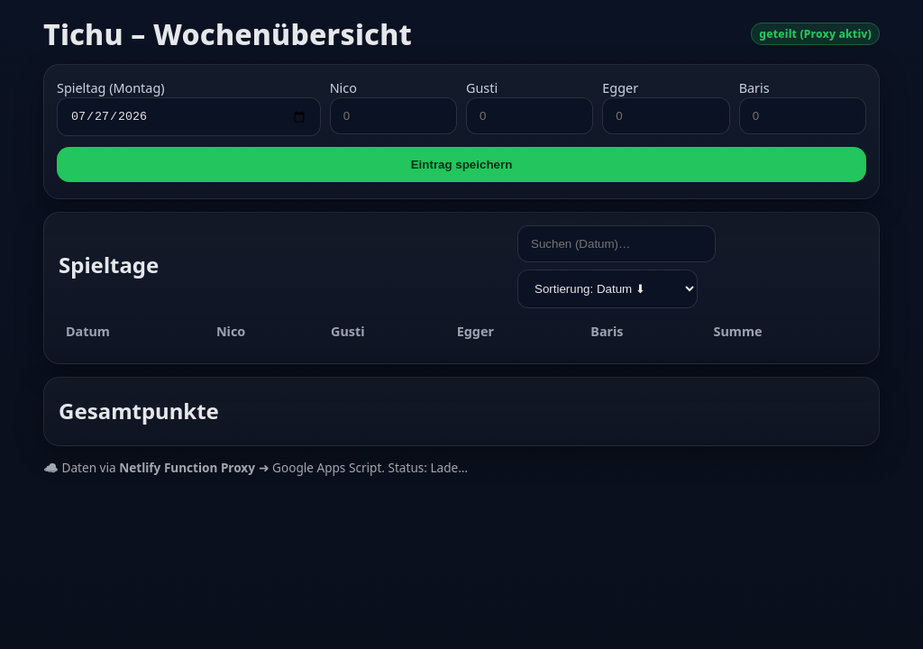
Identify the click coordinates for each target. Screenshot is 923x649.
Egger (620, 87)
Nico (343, 87)
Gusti (482, 87)
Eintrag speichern (462, 167)
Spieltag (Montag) (111, 87)
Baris (754, 87)
